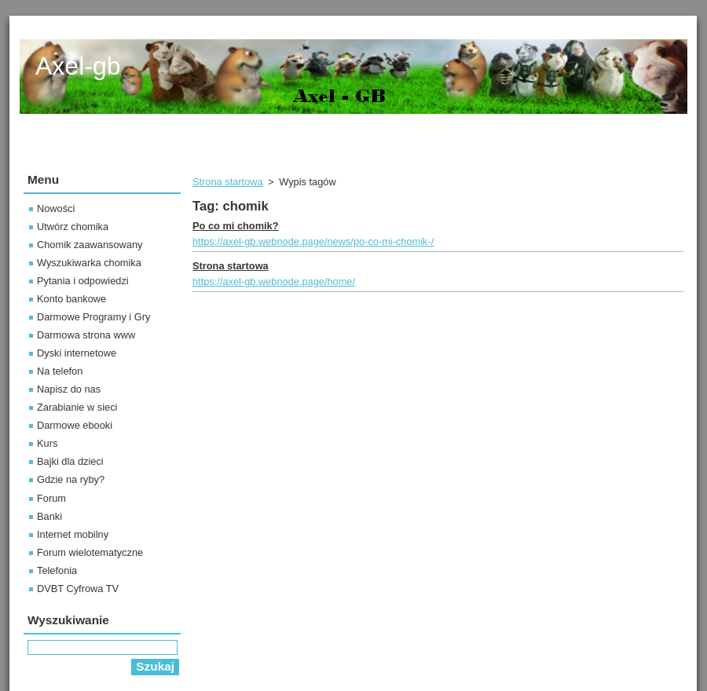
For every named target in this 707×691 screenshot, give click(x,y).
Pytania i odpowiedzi (83, 281)
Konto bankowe (71, 299)
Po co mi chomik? (235, 226)
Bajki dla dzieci (70, 461)
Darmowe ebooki (74, 425)
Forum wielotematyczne (90, 552)
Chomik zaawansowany (89, 244)
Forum (51, 498)
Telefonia (57, 570)
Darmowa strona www (86, 335)
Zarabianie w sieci (77, 407)
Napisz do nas (69, 389)
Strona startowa (227, 182)
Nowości (56, 208)
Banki (49, 516)
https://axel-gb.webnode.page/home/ (273, 281)
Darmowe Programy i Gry (93, 317)
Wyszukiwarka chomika (89, 263)
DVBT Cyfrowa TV (78, 588)
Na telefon (59, 371)
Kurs (47, 443)
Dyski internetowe (76, 353)
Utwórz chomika (72, 226)
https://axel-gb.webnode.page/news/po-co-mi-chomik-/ (313, 241)
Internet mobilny (72, 534)
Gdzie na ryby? (70, 479)
